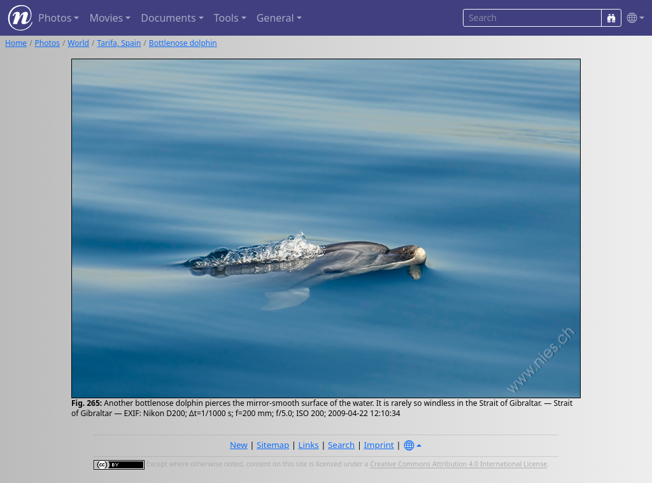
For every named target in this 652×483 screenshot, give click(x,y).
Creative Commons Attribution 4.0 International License (458, 464)
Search (341, 445)
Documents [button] (168, 18)
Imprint (379, 445)
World (78, 43)
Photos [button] (54, 18)
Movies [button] (106, 18)
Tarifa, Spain (119, 43)
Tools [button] (226, 18)
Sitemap (273, 445)
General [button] (275, 18)
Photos (47, 43)
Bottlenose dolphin (183, 43)
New (239, 445)
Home (16, 43)
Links (309, 445)
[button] (632, 18)
